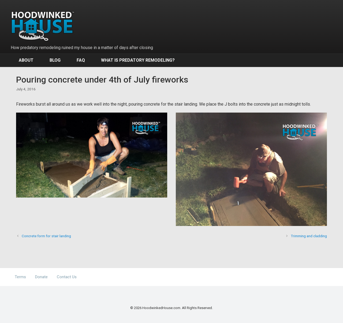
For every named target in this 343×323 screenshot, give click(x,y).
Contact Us (67, 276)
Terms (20, 276)
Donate (41, 276)
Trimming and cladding (309, 236)
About (26, 60)
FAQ (81, 60)
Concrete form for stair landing (46, 236)
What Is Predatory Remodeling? (138, 60)
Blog (55, 60)
